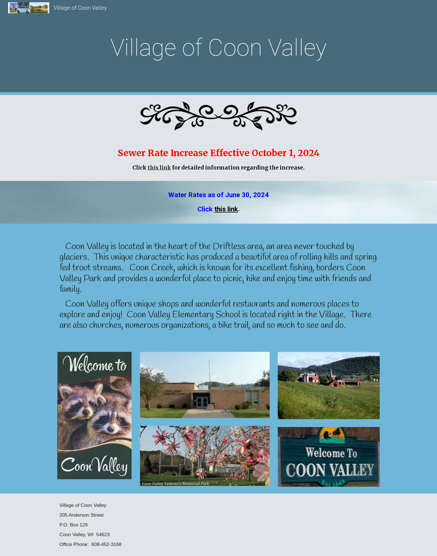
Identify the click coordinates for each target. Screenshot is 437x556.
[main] (218, 48)
